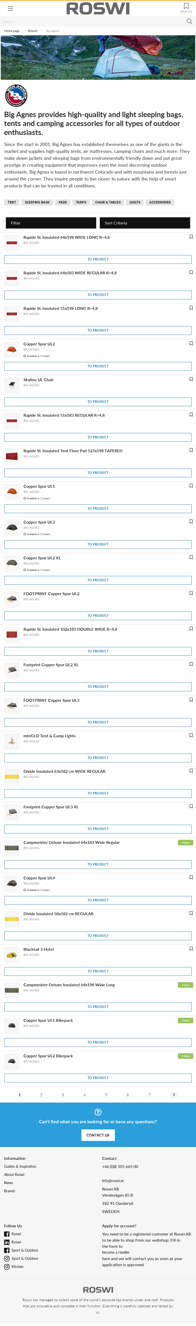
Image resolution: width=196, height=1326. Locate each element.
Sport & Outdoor (24, 1250)
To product (98, 259)
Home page (11, 31)
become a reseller (115, 1252)
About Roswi (14, 1174)
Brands (33, 31)
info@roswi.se (113, 1180)
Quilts (135, 202)
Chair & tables (107, 202)
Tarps (81, 202)
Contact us (98, 1135)
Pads (63, 202)
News (8, 1183)
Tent (12, 202)
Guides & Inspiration (20, 1166)
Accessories (160, 202)
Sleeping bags (37, 202)
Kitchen (17, 1266)
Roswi (16, 1234)
